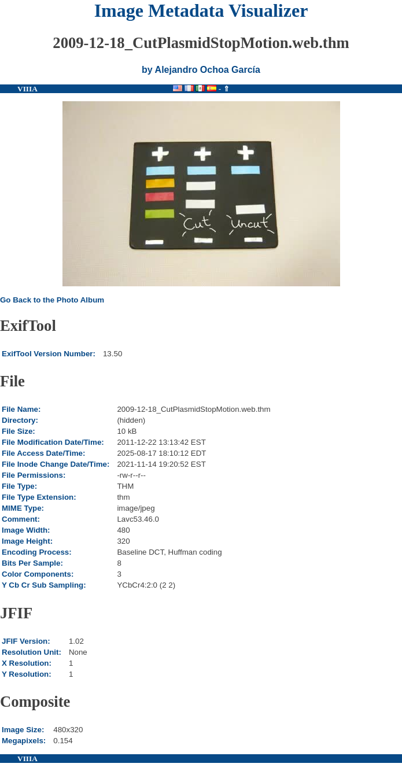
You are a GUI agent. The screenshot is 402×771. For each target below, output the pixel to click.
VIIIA (27, 88)
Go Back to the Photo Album (52, 300)
